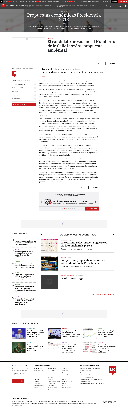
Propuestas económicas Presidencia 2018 (64, 17)
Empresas (36, 379)
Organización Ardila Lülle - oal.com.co (109, 401)
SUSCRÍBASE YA (92, 208)
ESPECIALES (20, 5)
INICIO (12, 5)
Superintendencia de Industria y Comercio (92, 383)
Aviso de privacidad (85, 375)
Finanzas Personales (54, 381)
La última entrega (72, 278)
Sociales (36, 392)
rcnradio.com (63, 403)
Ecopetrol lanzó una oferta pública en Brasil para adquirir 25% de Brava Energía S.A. (24, 277)
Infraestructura (52, 383)
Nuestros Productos (85, 370)
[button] (41, 202)
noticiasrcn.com (73, 403)
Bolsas (17, 249)
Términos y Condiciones (87, 377)
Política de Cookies (85, 381)
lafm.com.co (83, 403)
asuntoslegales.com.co (18, 401)
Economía (65, 375)
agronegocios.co (32, 401)
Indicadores (37, 383)
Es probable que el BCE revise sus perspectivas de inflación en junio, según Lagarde (35, 333)
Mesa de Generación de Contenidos (90, 368)
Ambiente (17, 284)
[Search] (114, 6)
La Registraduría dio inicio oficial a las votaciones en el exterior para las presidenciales (71, 333)
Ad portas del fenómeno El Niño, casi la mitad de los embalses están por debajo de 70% (25, 289)
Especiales (51, 379)
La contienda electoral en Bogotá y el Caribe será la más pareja (84, 244)
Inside (64, 383)
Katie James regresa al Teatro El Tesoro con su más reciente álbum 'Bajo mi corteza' (35, 347)
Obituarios (51, 385)
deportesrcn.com (17, 405)
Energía (17, 272)
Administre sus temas (20, 104)
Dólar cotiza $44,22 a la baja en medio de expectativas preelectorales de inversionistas (24, 301)
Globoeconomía (67, 381)
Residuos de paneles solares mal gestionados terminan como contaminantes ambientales (107, 348)
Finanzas (36, 381)
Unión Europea (31, 328)
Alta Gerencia (52, 368)
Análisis (64, 368)
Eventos (64, 379)
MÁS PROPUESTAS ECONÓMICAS (102, 294)
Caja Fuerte (51, 370)
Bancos (17, 239)
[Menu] (7, 5)
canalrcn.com (53, 403)
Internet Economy (39, 385)
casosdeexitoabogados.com (20, 403)
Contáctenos (83, 373)
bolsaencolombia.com (77, 401)
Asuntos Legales (38, 370)
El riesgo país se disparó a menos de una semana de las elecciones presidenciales (25, 265)
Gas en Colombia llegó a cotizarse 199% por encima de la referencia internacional (106, 333)
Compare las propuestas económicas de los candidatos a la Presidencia (85, 262)
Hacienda (17, 261)
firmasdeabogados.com (62, 401)
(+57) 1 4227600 (17, 375)
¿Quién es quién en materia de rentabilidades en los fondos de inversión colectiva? (24, 254)
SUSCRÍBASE (123, 1)
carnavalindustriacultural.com (38, 403)
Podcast (36, 387)
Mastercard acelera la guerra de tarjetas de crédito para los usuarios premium (25, 242)
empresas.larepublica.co (46, 401)
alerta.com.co (92, 403)
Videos (50, 392)
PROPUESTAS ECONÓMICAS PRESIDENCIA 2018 (38, 5)
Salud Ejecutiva (66, 387)
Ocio (63, 385)
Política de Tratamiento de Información (91, 379)
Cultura (29, 342)
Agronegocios (38, 368)
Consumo (36, 375)
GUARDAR (111, 63)
